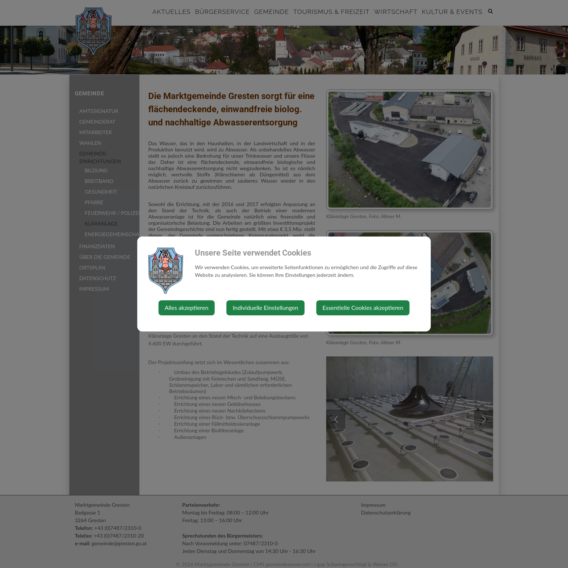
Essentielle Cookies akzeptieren (363, 307)
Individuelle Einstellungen (265, 307)
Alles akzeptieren (186, 307)
